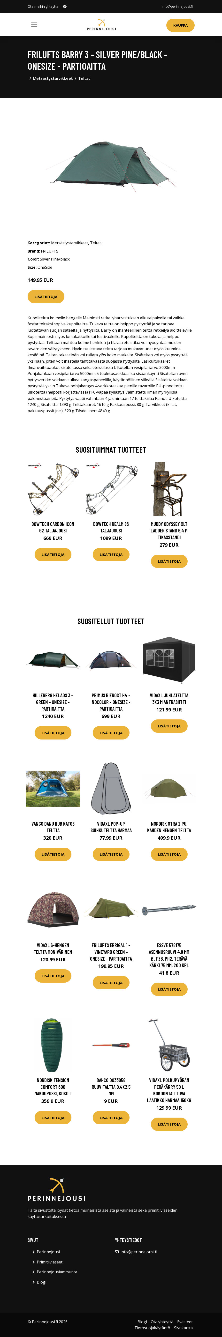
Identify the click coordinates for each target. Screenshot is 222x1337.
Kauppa (180, 25)
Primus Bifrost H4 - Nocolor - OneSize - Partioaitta (111, 701)
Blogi (41, 1282)
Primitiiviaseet (49, 1262)
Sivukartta (183, 1327)
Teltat (84, 78)
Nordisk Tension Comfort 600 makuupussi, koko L (53, 1086)
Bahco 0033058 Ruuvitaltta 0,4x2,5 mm (111, 1086)
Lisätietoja (46, 296)
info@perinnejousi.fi (177, 6)
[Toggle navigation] (34, 24)
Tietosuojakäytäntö (152, 1327)
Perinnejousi (48, 1252)
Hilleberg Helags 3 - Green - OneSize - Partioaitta (53, 701)
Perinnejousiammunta (57, 1272)
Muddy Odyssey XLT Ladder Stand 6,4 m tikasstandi (169, 530)
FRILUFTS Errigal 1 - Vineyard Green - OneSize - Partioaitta (111, 951)
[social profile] (65, 6)
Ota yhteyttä (162, 1321)
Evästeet (185, 1321)
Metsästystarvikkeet (53, 78)
